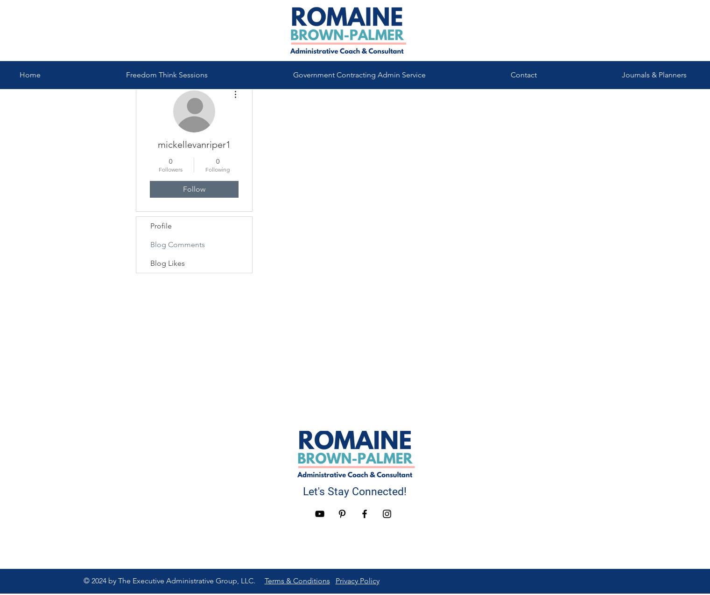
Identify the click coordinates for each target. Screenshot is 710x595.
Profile (161, 225)
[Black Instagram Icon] (387, 513)
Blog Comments (177, 244)
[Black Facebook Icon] (364, 513)
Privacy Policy (358, 580)
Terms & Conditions (297, 580)
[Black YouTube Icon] (319, 513)
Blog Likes (167, 263)
